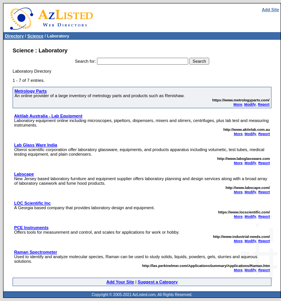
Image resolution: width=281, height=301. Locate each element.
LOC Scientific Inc (32, 203)
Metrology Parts (31, 91)
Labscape (24, 174)
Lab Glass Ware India (35, 145)
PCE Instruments (31, 227)
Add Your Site (120, 282)
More (238, 104)
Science (35, 36)
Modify (250, 104)
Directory (14, 36)
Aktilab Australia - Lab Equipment (48, 116)
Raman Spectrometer (35, 252)
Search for (85, 61)
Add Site (270, 9)
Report (264, 104)
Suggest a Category (157, 282)
